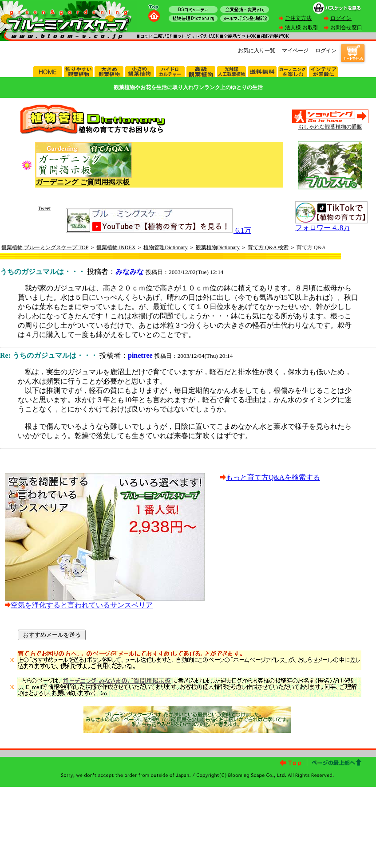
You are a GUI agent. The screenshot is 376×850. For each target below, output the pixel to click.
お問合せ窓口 (346, 27)
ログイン (341, 18)
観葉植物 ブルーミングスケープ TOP (44, 247)
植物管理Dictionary (165, 247)
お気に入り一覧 (256, 50)
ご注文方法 (298, 18)
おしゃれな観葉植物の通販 (330, 127)
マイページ (295, 50)
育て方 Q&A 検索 (268, 247)
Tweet (44, 208)
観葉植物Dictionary (218, 247)
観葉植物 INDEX (115, 247)
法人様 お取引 (301, 27)
